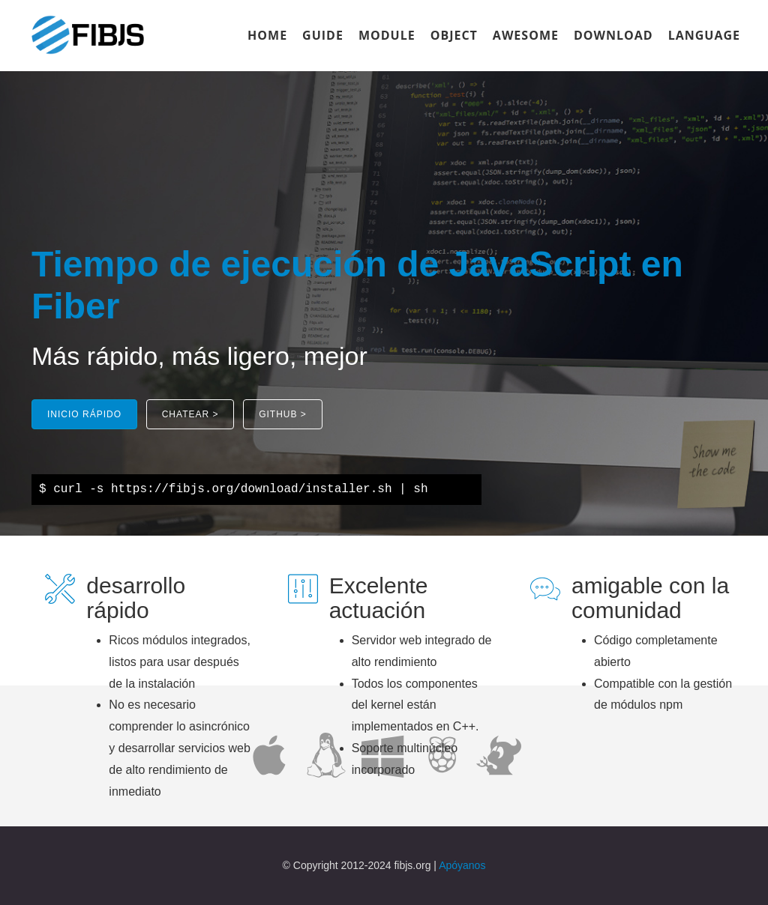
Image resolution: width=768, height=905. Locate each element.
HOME (267, 35)
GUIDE (323, 35)
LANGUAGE (704, 35)
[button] (84, 414)
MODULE (387, 35)
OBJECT (454, 35)
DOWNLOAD (613, 35)
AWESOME (526, 35)
